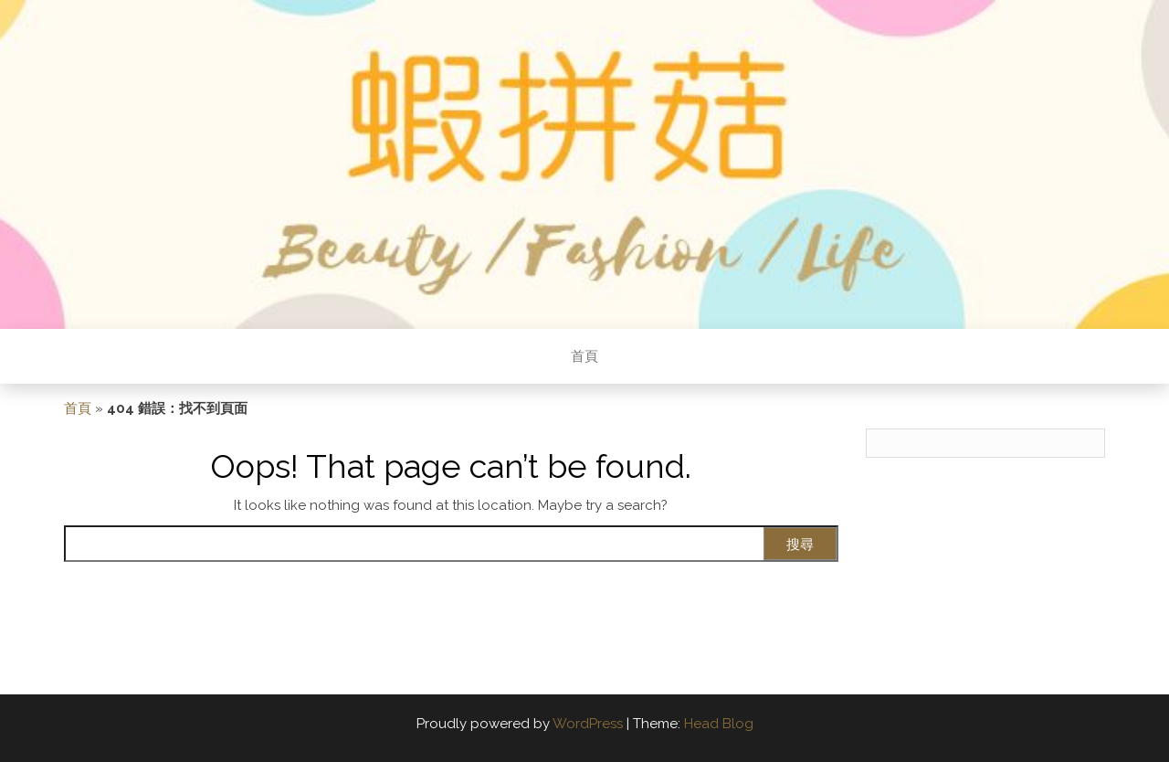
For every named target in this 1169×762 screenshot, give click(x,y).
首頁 (584, 356)
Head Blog (718, 723)
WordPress (588, 723)
